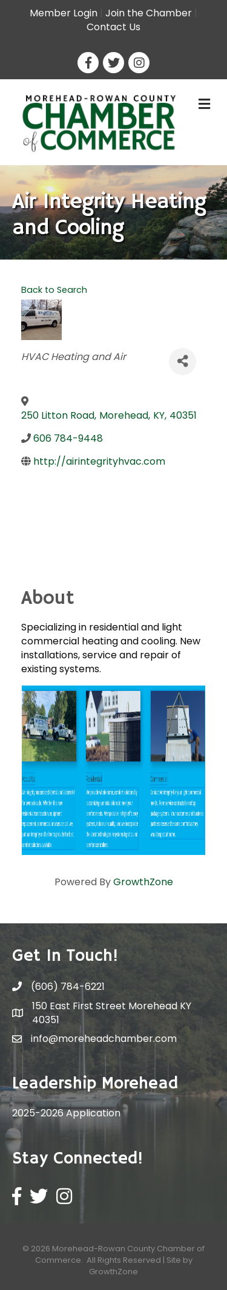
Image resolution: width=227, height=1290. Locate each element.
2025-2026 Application (66, 1113)
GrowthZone (143, 882)
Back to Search (54, 290)
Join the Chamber (148, 13)
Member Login (63, 13)
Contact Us (113, 27)
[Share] (182, 361)
